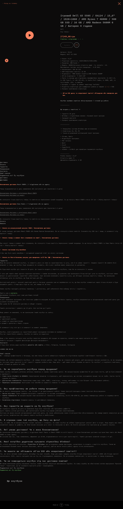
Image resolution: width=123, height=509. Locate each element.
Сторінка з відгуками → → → (71, 39)
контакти (14, 293)
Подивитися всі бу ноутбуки (10, 470)
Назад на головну (10, 3)
